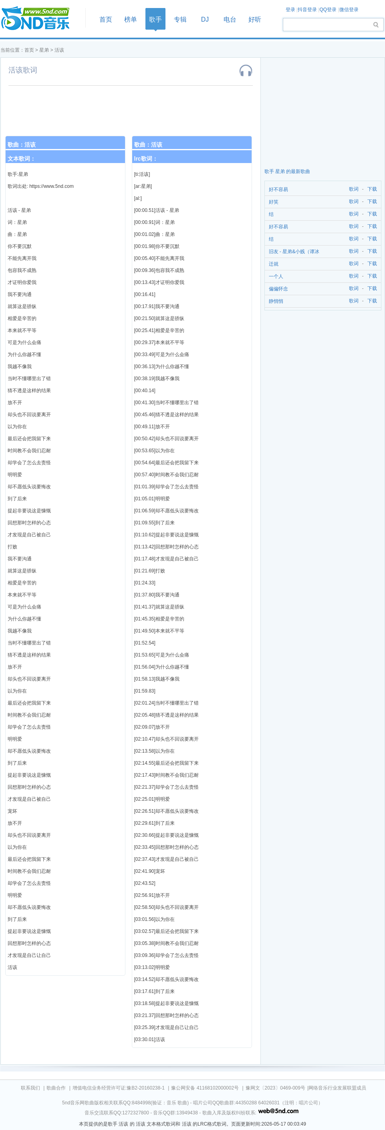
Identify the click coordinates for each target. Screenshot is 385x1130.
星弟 (44, 50)
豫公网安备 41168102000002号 (205, 1088)
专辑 (180, 19)
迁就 (273, 264)
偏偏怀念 (278, 289)
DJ (205, 19)
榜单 (130, 19)
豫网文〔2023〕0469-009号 (275, 1088)
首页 (40, 18)
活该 (59, 50)
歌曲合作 (56, 1088)
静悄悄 (276, 301)
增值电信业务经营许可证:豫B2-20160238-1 (119, 1088)
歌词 (352, 189)
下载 (372, 189)
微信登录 (349, 9)
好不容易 (278, 189)
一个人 (276, 276)
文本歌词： (22, 158)
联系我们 (30, 1088)
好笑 (273, 202)
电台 (230, 19)
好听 (254, 19)
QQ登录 (328, 9)
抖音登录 (307, 9)
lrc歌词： (146, 158)
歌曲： (22, 144)
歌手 (155, 19)
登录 (290, 9)
